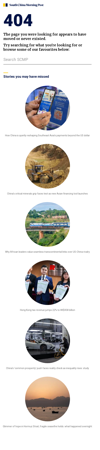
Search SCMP (15, 59)
